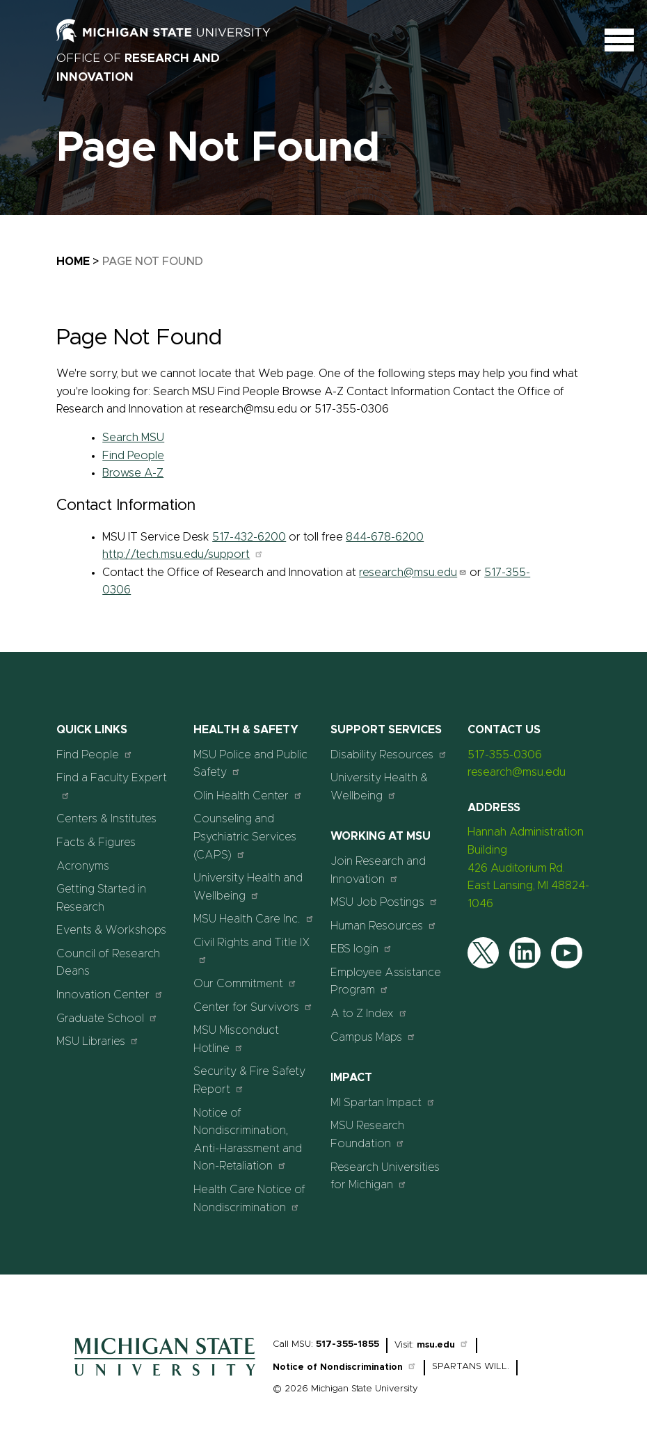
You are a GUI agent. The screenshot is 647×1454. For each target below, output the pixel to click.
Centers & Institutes (106, 818)
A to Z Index (369, 1013)
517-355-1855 (347, 1344)
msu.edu (443, 1345)
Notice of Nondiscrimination (345, 1367)
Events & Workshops (111, 930)
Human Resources (383, 926)
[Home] (164, 1379)
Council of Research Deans (108, 962)
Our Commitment (245, 983)
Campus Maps (373, 1037)
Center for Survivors (253, 1007)
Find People (133, 455)
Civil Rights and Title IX (251, 950)
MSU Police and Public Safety (250, 763)
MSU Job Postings (384, 902)
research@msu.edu (413, 572)
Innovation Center (109, 994)
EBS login (361, 948)
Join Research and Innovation (378, 870)
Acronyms (82, 866)
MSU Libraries (97, 1041)
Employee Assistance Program (385, 981)
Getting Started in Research (101, 898)
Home (73, 261)
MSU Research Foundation (367, 1134)
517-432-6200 (249, 537)
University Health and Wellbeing (248, 887)
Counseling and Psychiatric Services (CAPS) (244, 836)
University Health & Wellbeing (379, 786)
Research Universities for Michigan (385, 1176)
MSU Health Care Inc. (253, 919)
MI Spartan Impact (383, 1102)
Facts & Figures (96, 842)
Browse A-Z (132, 473)
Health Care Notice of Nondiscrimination (249, 1198)
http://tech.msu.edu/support (183, 554)
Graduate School (107, 1018)
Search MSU (133, 437)
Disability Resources (388, 754)
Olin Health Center (248, 795)
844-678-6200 (385, 537)
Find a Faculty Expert (111, 785)
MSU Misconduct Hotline (236, 1039)
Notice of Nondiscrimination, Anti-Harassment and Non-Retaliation (247, 1140)
